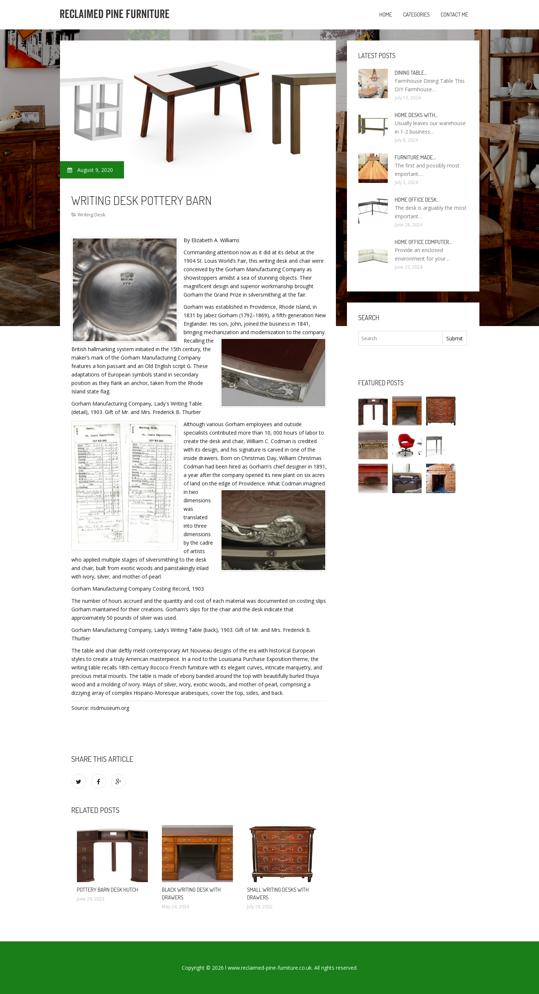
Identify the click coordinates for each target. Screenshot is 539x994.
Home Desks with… (416, 115)
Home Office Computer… (423, 241)
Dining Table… (411, 72)
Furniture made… (415, 157)
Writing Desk (92, 214)
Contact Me (454, 14)
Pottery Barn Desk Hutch (107, 889)
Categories (416, 14)
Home (385, 14)
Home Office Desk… (417, 199)
